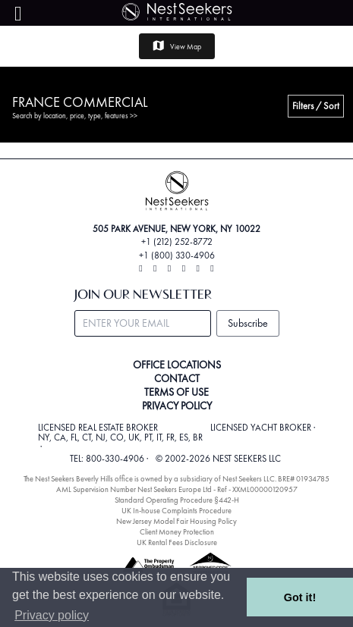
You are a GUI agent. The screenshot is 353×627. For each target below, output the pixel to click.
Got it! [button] (300, 597)
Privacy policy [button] (51, 615)
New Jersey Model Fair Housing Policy (176, 521)
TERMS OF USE (176, 392)
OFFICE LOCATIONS (177, 364)
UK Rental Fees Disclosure (177, 542)
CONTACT (177, 378)
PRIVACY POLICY (177, 405)
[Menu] (18, 14)
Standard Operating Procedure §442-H (177, 500)
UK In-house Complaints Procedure (176, 511)
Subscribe (248, 323)
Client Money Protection (177, 532)
